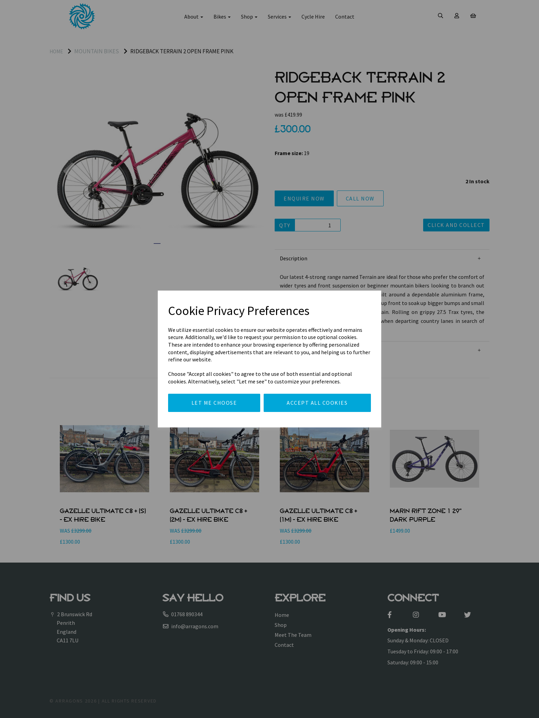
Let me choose (214, 402)
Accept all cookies (317, 402)
